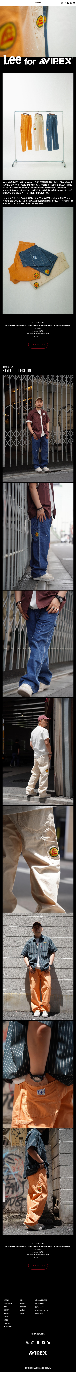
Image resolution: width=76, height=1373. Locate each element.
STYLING (6, 1316)
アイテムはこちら (38, 344)
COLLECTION (7, 1323)
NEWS (5, 1307)
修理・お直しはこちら (42, 1310)
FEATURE (6, 1310)
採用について (39, 1307)
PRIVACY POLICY (39, 1313)
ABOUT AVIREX (8, 1303)
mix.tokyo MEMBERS (41, 1300)
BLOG (21, 1300)
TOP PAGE (6, 1300)
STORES (6, 1320)
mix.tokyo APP (39, 1303)
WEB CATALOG (8, 1326)
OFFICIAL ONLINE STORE (38, 1334)
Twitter (22, 1313)
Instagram (23, 1307)
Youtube (22, 1303)
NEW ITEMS (7, 1313)
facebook (22, 1310)
